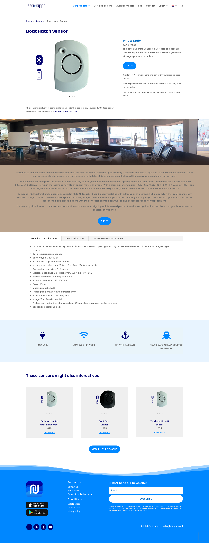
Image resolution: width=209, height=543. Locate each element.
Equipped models (125, 6)
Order (129, 65)
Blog (140, 6)
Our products (80, 6)
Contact (150, 6)
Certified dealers (103, 6)
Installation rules (75, 238)
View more (49, 432)
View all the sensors (104, 449)
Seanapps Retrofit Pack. (66, 111)
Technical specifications (44, 238)
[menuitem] (174, 8)
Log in (162, 6)
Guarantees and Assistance (108, 238)
